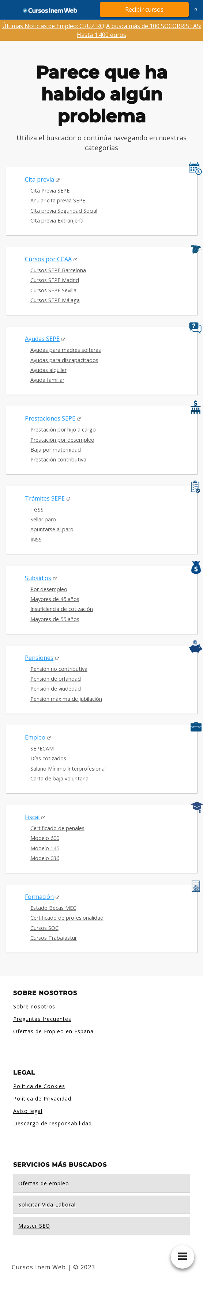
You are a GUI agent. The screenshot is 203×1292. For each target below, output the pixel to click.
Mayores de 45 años (54, 599)
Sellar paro (43, 519)
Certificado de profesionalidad (67, 917)
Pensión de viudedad (55, 688)
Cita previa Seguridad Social (63, 210)
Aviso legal (27, 1110)
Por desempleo (48, 589)
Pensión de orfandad (55, 678)
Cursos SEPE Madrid (54, 280)
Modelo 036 (44, 858)
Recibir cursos (144, 9)
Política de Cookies (39, 1086)
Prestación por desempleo (62, 439)
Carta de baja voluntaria (59, 778)
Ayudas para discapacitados (64, 360)
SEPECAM (42, 748)
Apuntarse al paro (52, 529)
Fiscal (32, 817)
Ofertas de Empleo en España (53, 1031)
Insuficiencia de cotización (61, 608)
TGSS (37, 509)
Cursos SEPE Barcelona (58, 270)
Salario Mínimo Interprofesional (68, 768)
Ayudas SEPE (42, 339)
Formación (39, 897)
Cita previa (39, 179)
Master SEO (34, 1225)
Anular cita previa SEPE (57, 200)
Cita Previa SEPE (49, 190)
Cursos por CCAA (48, 259)
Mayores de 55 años (54, 619)
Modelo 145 (44, 848)
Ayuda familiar (47, 379)
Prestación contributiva (58, 459)
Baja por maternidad (55, 449)
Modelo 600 (44, 838)
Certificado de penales (57, 828)
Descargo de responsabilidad (52, 1123)
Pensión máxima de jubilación (66, 698)
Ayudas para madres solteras (65, 349)
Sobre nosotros (34, 1006)
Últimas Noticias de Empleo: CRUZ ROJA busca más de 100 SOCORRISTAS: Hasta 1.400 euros (101, 30)
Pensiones (39, 658)
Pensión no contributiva (58, 668)
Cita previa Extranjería (56, 220)
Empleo (35, 737)
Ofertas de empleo (43, 1183)
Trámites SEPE (45, 498)
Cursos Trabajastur (53, 937)
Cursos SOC (44, 927)
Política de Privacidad (42, 1098)
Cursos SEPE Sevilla (53, 290)
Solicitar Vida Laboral (47, 1204)
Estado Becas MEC (53, 907)
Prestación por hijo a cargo (63, 429)
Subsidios (38, 578)
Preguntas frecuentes (42, 1018)
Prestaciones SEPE (50, 418)
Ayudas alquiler (48, 369)
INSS (36, 539)
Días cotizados (48, 758)
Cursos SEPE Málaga (55, 300)
